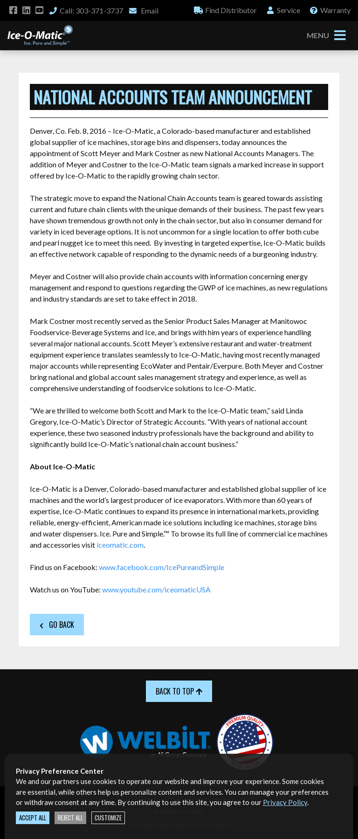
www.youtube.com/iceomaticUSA (156, 589)
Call (85, 10)
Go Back (57, 624)
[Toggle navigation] (340, 35)
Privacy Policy (285, 802)
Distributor (225, 10)
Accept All (32, 817)
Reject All (70, 817)
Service (283, 10)
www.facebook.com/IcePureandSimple (161, 567)
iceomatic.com (120, 544)
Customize (108, 817)
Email (143, 10)
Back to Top (179, 691)
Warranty (330, 10)
